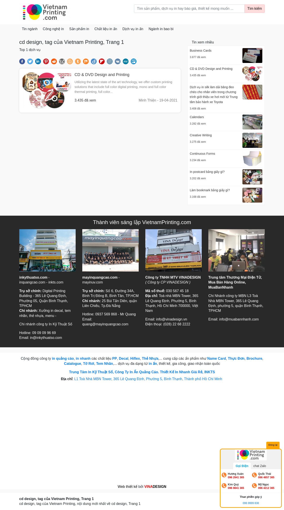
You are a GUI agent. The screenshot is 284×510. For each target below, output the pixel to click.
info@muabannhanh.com (239, 319)
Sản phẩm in (79, 29)
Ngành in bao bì (161, 29)
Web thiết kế (127, 487)
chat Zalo (259, 466)
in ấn (153, 363)
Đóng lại (273, 445)
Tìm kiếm (254, 8)
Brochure (254, 358)
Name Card (216, 358)
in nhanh (83, 358)
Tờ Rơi (88, 363)
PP (114, 358)
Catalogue (72, 363)
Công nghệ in (53, 29)
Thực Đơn (236, 358)
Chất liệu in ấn (105, 29)
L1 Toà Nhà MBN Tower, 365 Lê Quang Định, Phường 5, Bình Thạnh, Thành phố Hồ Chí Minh (148, 379)
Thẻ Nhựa (150, 358)
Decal (124, 358)
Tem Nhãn (104, 363)
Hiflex (135, 358)
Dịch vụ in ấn (133, 29)
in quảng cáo (63, 358)
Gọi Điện (242, 466)
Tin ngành (30, 29)
